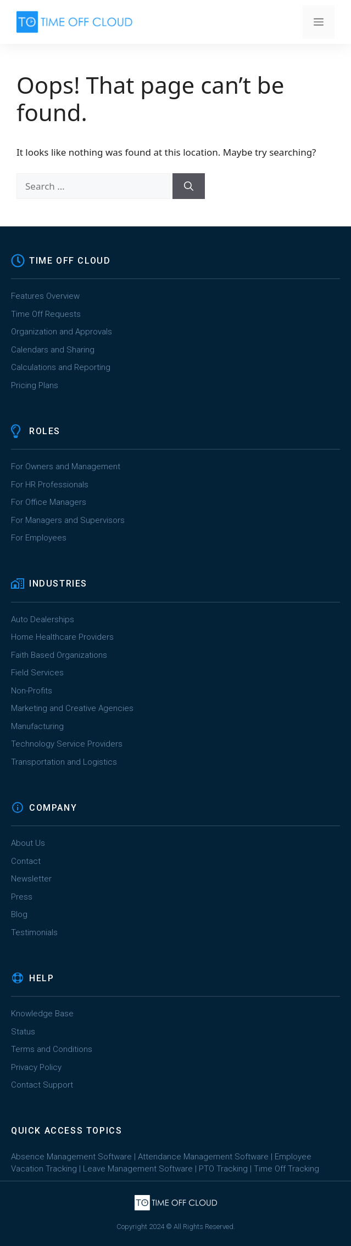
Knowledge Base (42, 1014)
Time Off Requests (46, 314)
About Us (28, 843)
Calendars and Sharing (52, 350)
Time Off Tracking (286, 1169)
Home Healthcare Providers (62, 637)
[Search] (188, 186)
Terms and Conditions (51, 1049)
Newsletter (31, 879)
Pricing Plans (34, 385)
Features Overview (45, 296)
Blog (19, 914)
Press (21, 897)
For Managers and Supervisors (68, 520)
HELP (41, 978)
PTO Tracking (223, 1169)
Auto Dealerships (42, 619)
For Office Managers (48, 502)
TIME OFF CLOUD (69, 260)
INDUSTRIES (58, 583)
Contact (26, 861)
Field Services (37, 673)
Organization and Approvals (61, 332)
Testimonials (34, 932)
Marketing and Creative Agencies (72, 708)
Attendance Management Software (203, 1157)
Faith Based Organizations (59, 655)
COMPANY (53, 808)
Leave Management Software (138, 1169)
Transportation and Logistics (65, 762)
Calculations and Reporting (60, 367)
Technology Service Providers (66, 744)
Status (23, 1032)
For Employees (38, 538)
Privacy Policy (36, 1067)
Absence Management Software (71, 1157)
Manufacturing (37, 726)
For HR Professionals (49, 485)
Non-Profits (31, 691)
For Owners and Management (65, 466)
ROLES (44, 431)
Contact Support (42, 1085)
